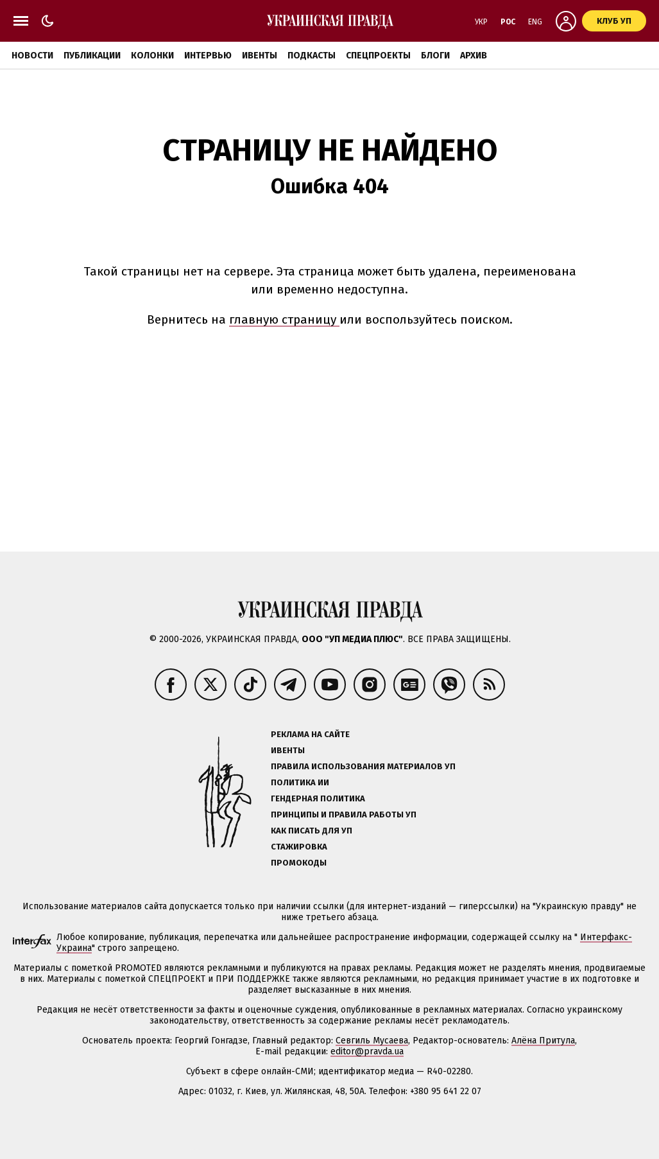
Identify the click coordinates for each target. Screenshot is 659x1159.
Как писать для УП (311, 830)
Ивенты (259, 55)
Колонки (152, 55)
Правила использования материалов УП (363, 766)
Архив (473, 55)
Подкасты (311, 55)
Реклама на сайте (310, 734)
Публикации (92, 55)
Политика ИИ (300, 782)
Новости (32, 55)
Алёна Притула (543, 1040)
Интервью (208, 55)
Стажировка (299, 846)
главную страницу (284, 319)
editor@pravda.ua (367, 1051)
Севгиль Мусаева (372, 1040)
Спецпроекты (378, 55)
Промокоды (299, 862)
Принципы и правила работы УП (343, 814)
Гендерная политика (318, 798)
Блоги (435, 55)
